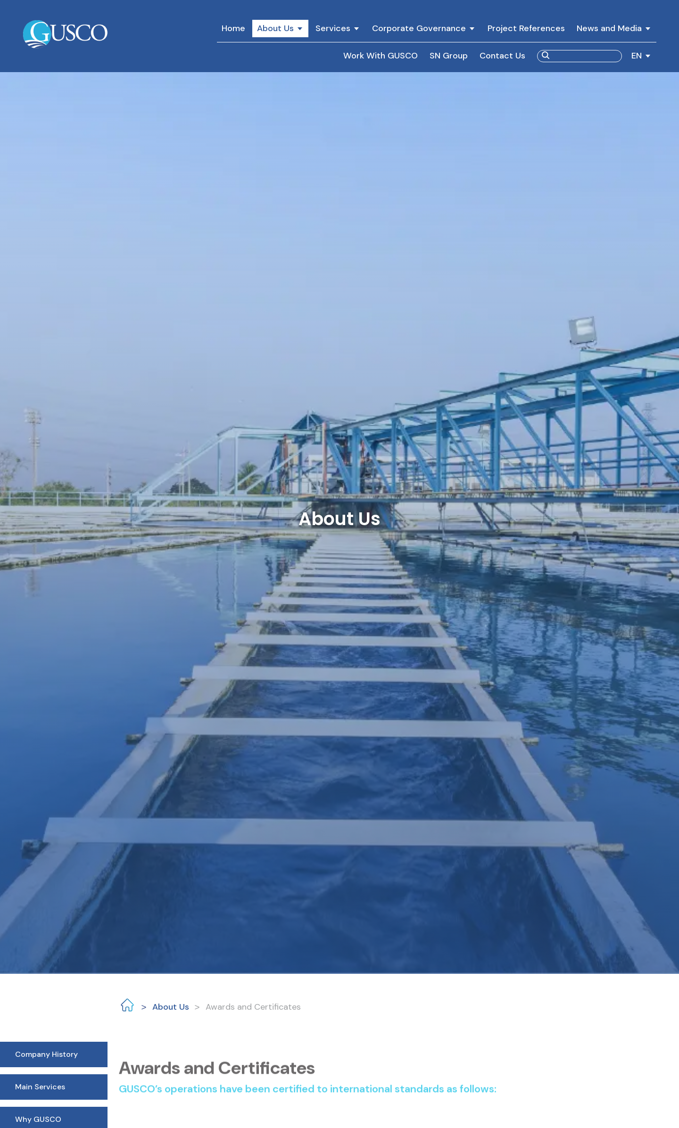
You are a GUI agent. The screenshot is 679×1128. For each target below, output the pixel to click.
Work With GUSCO (380, 55)
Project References (526, 28)
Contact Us (502, 55)
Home (233, 28)
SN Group (449, 55)
